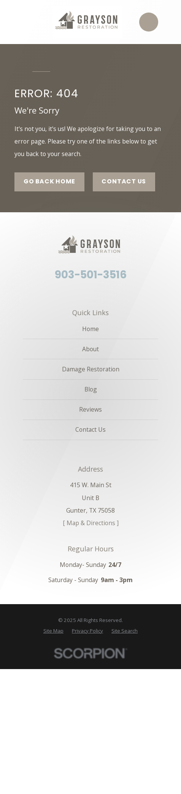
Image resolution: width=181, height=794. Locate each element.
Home (90, 329)
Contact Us (124, 181)
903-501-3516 (91, 275)
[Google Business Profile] (103, 291)
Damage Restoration (90, 369)
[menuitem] (53, 631)
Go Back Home (50, 181)
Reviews (90, 409)
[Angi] (90, 291)
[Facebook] (78, 291)
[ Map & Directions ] (91, 523)
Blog (90, 389)
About (90, 349)
